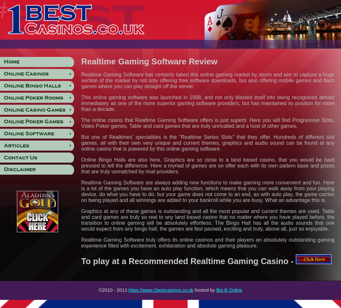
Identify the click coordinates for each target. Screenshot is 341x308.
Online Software (29, 134)
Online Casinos (26, 74)
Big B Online (229, 290)
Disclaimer (20, 169)
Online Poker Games (33, 122)
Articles (16, 146)
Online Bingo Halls (32, 86)
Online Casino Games (35, 110)
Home (11, 62)
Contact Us (20, 158)
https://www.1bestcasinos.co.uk (161, 290)
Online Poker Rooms (33, 98)
